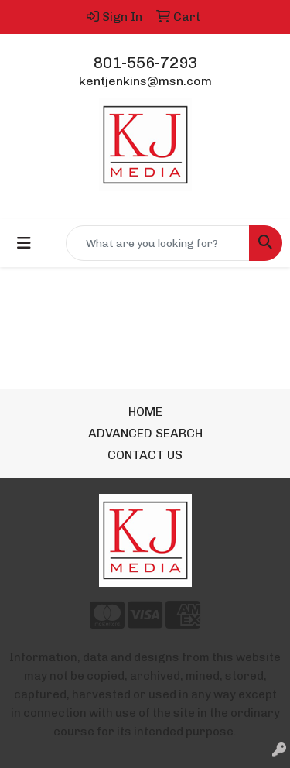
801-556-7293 (145, 62)
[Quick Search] (158, 243)
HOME (145, 411)
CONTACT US (145, 454)
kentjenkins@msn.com (145, 81)
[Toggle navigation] (24, 243)
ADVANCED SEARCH (145, 433)
